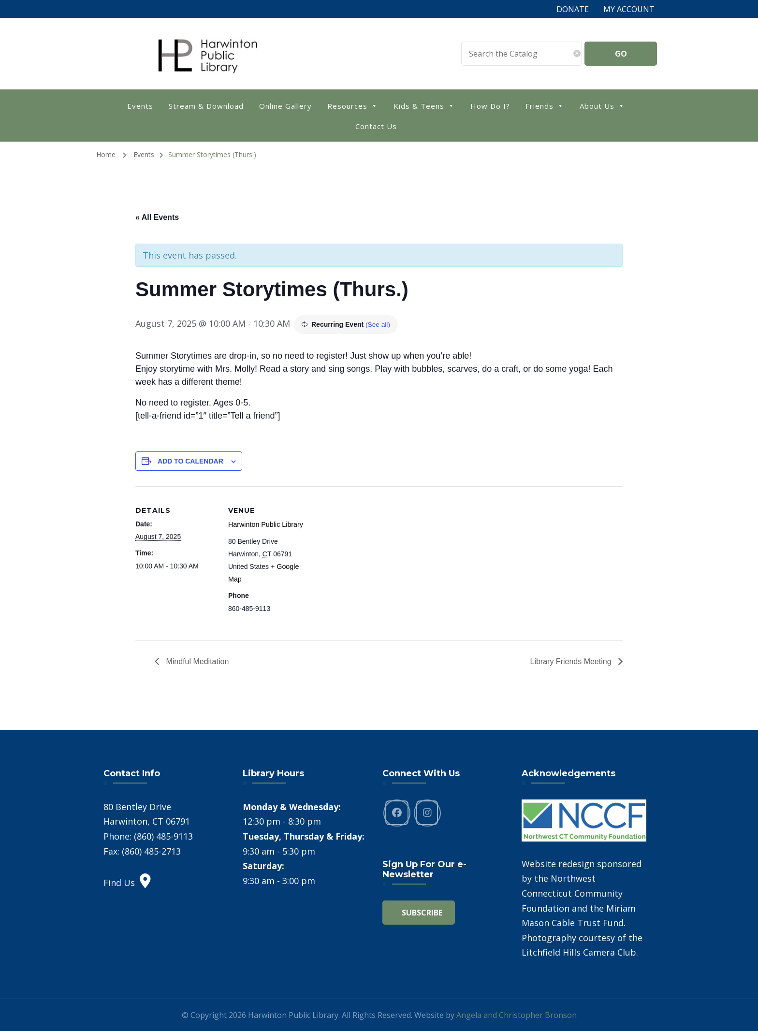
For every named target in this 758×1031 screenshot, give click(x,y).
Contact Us (376, 126)
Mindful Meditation (196, 661)
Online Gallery (285, 106)
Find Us (127, 882)
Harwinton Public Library (265, 524)
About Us (602, 105)
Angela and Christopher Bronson (516, 1014)
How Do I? (490, 106)
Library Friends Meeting (571, 661)
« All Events (157, 217)
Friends (544, 105)
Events (140, 106)
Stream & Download (206, 106)
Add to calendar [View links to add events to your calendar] (190, 461)
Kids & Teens (424, 105)
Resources (352, 105)
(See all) (378, 324)
